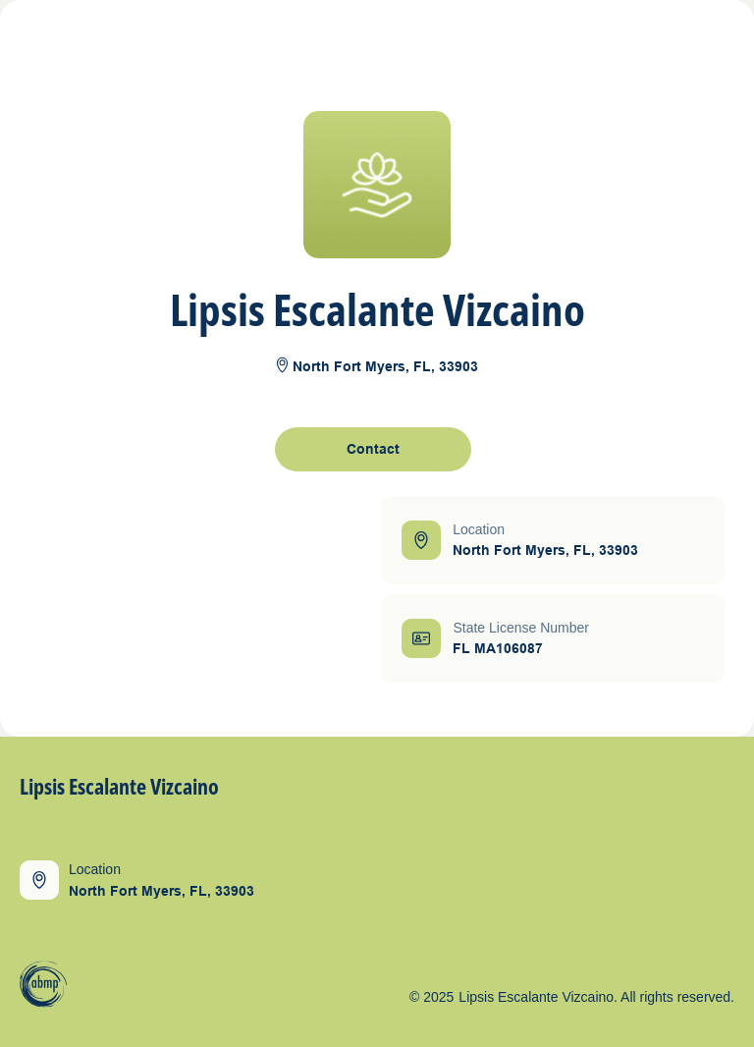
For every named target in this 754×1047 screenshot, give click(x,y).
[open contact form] (373, 449)
